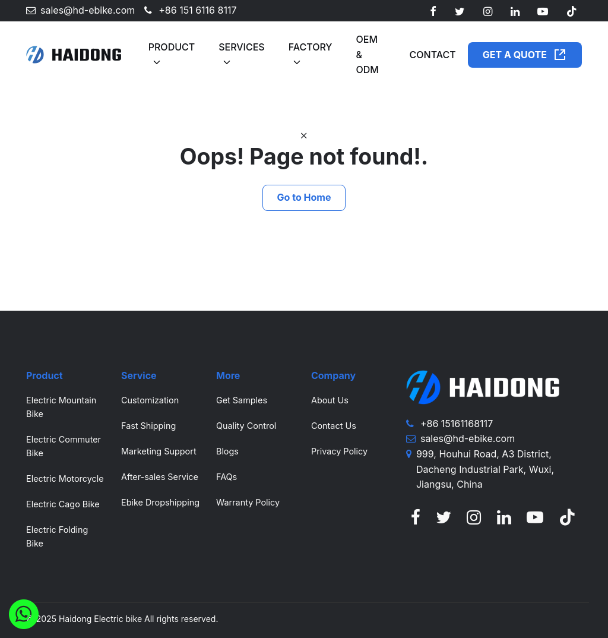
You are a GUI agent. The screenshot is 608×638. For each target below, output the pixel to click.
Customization (150, 400)
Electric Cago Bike (63, 504)
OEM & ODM (367, 54)
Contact (433, 55)
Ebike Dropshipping (160, 502)
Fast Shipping (148, 426)
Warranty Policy (248, 502)
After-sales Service (159, 477)
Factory (310, 47)
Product (171, 47)
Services (241, 47)
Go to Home (304, 197)
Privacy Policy (339, 451)
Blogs (227, 451)
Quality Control (246, 426)
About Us (330, 400)
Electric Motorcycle (65, 478)
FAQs (226, 477)
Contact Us (333, 426)
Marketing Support (159, 451)
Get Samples (241, 400)
